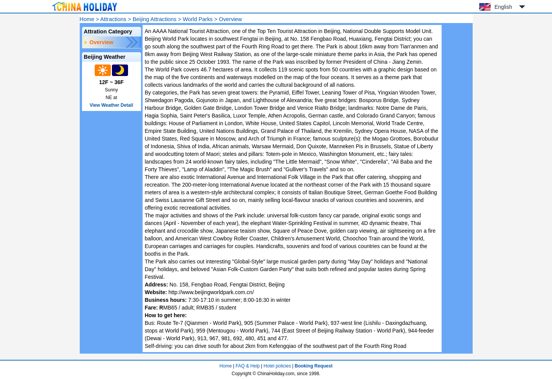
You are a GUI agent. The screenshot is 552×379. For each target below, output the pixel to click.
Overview (101, 42)
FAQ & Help (247, 366)
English (503, 7)
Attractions (113, 19)
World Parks (198, 19)
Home (87, 19)
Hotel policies (277, 366)
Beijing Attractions (154, 19)
